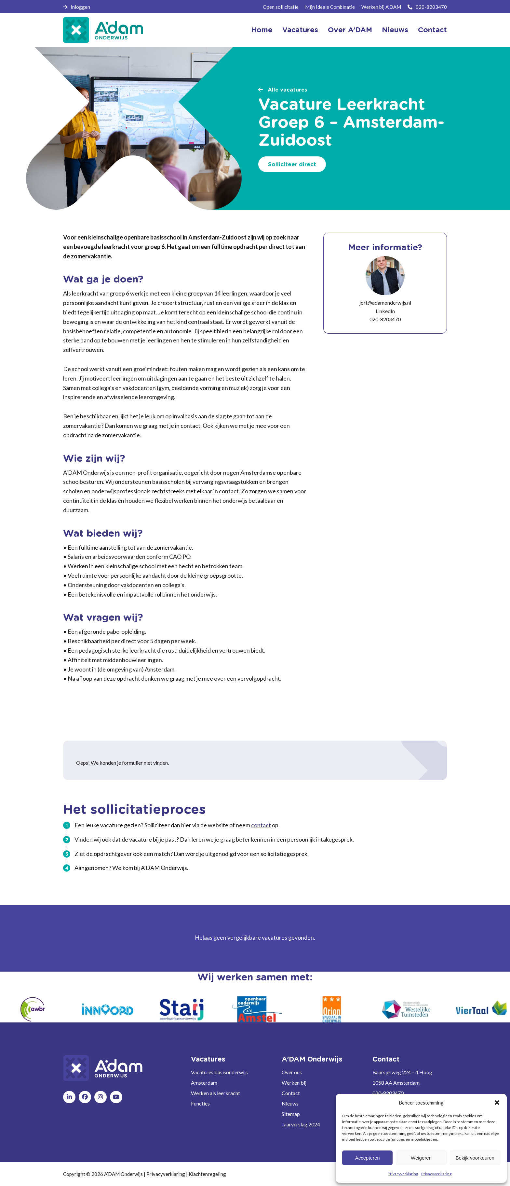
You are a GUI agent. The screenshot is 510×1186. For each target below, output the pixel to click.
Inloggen (76, 7)
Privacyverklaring (403, 1173)
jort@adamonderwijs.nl (385, 302)
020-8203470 (427, 7)
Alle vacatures (282, 90)
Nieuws (395, 30)
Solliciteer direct (292, 164)
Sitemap (291, 1114)
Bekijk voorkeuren (475, 1158)
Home (262, 30)
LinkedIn (385, 311)
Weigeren (421, 1158)
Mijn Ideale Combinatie (330, 7)
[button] (497, 1102)
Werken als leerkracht (215, 1093)
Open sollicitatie (281, 7)
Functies (200, 1103)
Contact (432, 30)
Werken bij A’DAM (381, 7)
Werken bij (294, 1082)
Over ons (292, 1072)
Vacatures (300, 30)
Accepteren (367, 1158)
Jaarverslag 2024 (301, 1124)
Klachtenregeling (207, 1174)
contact (261, 825)
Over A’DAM (350, 30)
